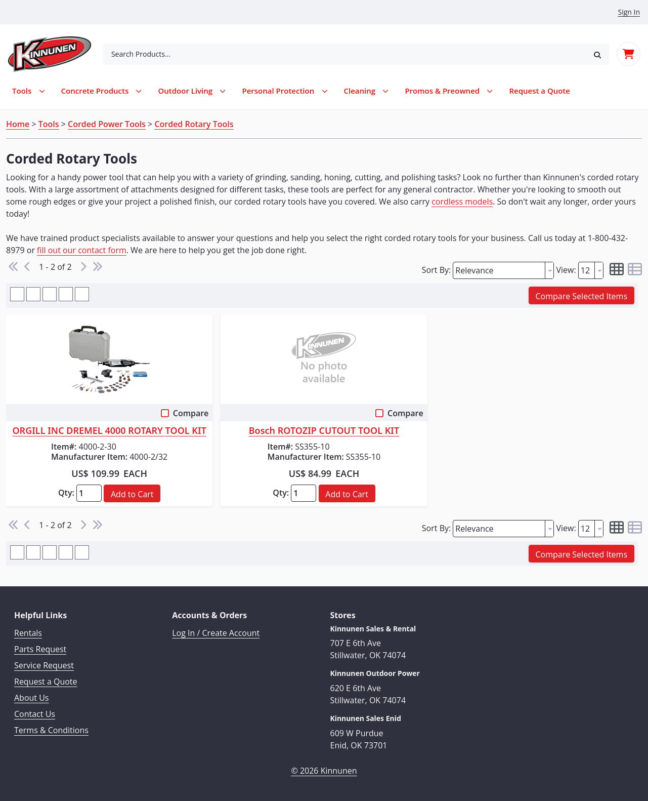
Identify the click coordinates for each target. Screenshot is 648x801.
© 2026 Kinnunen (324, 770)
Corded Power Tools (107, 124)
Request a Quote (45, 681)
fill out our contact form (81, 250)
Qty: (66, 492)
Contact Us (34, 713)
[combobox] (344, 54)
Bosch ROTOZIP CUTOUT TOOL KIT (324, 430)
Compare (191, 413)
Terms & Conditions (51, 730)
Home (17, 124)
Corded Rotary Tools (193, 124)
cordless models (462, 201)
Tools (48, 124)
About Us (31, 697)
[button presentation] (549, 270)
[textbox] (499, 270)
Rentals (28, 632)
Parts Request (40, 649)
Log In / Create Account (216, 632)
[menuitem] (539, 91)
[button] (597, 54)
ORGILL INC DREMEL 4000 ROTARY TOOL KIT (109, 430)
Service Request (44, 665)
